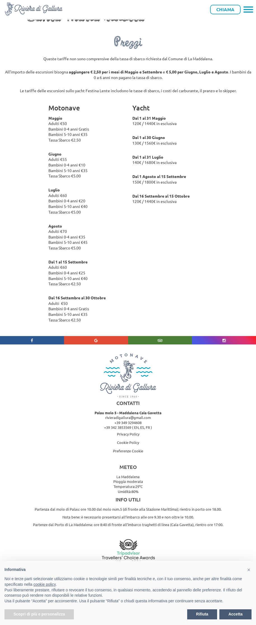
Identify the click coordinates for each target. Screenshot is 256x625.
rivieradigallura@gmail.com (128, 417)
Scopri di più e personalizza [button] (39, 614)
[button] (248, 569)
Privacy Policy (128, 434)
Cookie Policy (128, 442)
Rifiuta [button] (202, 614)
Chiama (225, 9)
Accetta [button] (235, 614)
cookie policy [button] (45, 584)
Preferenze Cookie (128, 450)
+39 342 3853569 (117, 427)
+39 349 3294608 (128, 422)
